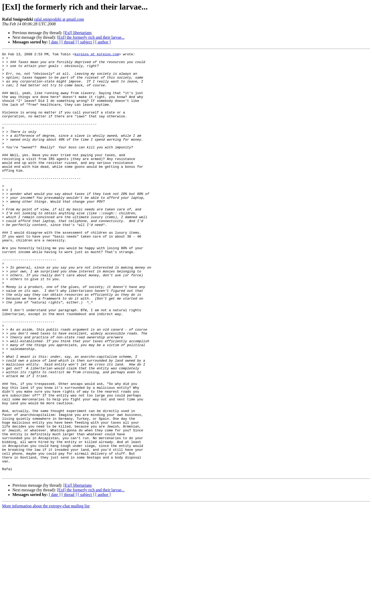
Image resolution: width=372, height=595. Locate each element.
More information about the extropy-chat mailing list (46, 590)
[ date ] (54, 42)
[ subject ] (86, 42)
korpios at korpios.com (97, 54)
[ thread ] (69, 42)
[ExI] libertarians (77, 32)
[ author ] (103, 42)
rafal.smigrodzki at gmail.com (59, 19)
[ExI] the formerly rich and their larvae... (91, 37)
